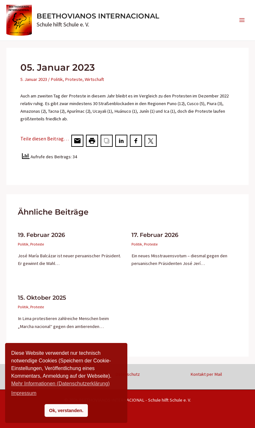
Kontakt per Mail (206, 374)
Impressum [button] (23, 393)
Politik (57, 79)
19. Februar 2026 (41, 235)
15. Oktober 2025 (42, 297)
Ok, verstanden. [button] (66, 410)
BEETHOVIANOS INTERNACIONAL (98, 16)
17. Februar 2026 (154, 235)
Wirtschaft (94, 79)
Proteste (73, 79)
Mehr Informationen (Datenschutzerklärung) (60, 383)
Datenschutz (127, 374)
